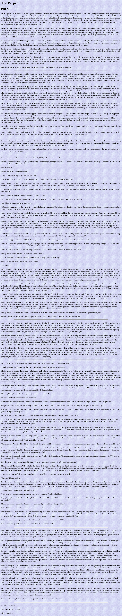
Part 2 (13, 609)
